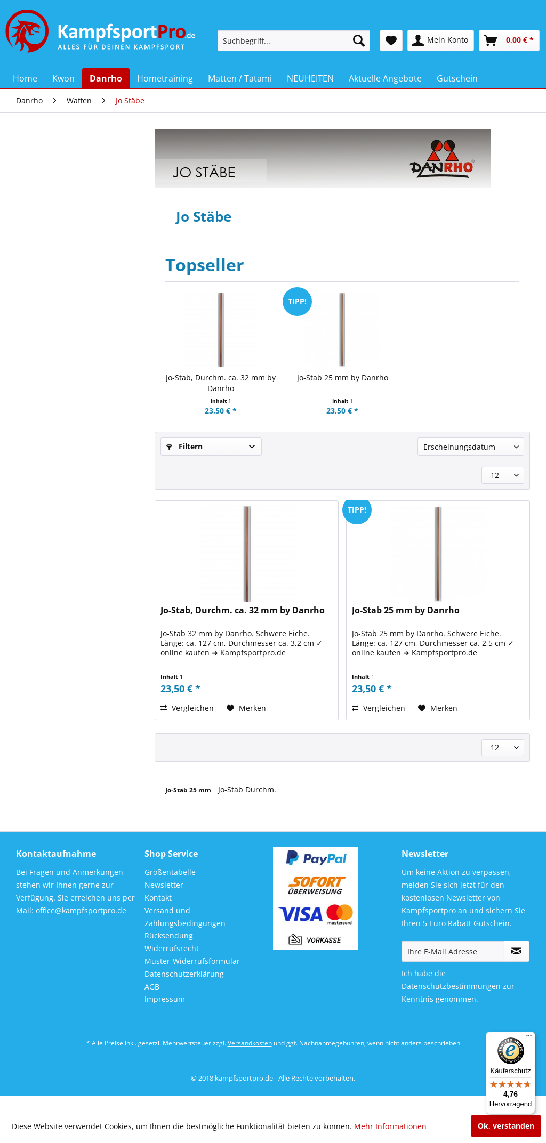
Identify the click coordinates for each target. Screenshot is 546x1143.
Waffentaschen (60, 503)
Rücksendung (168, 949)
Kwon (37, 140)
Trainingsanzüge (62, 457)
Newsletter (163, 898)
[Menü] (529, 1038)
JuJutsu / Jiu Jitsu (62, 303)
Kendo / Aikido (58, 334)
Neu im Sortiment (64, 179)
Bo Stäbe (51, 546)
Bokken (49, 575)
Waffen (46, 488)
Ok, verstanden (506, 1126)
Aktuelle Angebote (59, 793)
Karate (44, 318)
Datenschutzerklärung (184, 987)
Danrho (40, 161)
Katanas (50, 517)
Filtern (184, 446)
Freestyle (49, 257)
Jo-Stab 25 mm (189, 790)
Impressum (164, 1012)
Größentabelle (170, 885)
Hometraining (51, 729)
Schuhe (46, 380)
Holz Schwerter (60, 589)
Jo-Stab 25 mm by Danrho (342, 377)
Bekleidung (53, 210)
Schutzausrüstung (65, 396)
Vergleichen (187, 708)
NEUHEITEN (48, 772)
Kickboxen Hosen (63, 349)
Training (47, 442)
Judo (41, 287)
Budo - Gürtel (57, 226)
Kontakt (158, 911)
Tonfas (48, 632)
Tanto (46, 618)
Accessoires (53, 195)
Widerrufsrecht (171, 961)
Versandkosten (250, 1055)
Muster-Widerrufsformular (192, 974)
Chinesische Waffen (67, 661)
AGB (151, 999)
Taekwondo (53, 426)
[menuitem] (294, 40)
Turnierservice (58, 473)
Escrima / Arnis (60, 675)
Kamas (48, 604)
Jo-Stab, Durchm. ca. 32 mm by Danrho (221, 382)
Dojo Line (49, 241)
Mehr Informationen (390, 1126)
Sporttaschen (56, 411)
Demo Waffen (58, 690)
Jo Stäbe (50, 560)
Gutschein (45, 814)
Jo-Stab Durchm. (247, 789)
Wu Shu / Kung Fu (65, 705)
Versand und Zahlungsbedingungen (185, 929)
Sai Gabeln (54, 532)
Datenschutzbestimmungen (451, 999)
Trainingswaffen (62, 647)
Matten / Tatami (61, 365)
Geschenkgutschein (67, 272)
